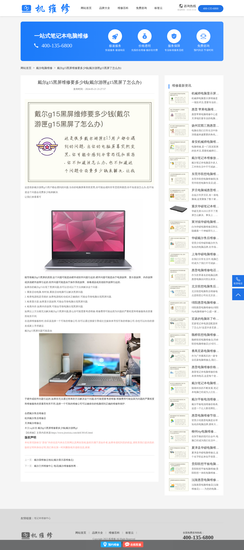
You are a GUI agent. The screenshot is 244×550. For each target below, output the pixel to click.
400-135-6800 (198, 537)
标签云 (158, 8)
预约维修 (113, 544)
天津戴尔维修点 (33, 423)
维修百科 (123, 8)
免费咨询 (141, 8)
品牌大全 (104, 8)
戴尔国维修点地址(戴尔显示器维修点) (54, 460)
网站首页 (86, 8)
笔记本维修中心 (42, 518)
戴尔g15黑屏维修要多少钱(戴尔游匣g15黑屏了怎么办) (89, 68)
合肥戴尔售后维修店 (35, 413)
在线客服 (135, 544)
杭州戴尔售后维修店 (35, 418)
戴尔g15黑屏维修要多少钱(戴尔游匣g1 (58, 428)
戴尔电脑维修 (44, 68)
